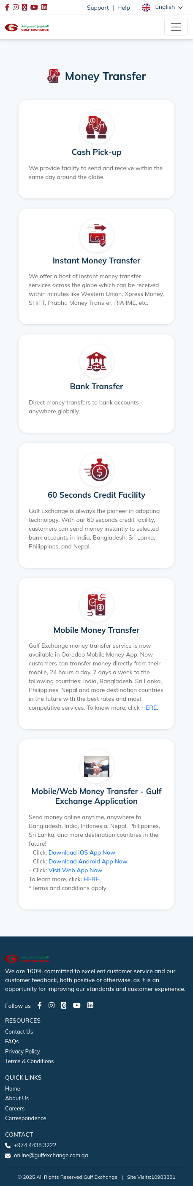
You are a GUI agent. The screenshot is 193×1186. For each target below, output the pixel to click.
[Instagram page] (51, 1005)
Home (12, 1088)
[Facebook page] (40, 1005)
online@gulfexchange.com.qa (51, 1155)
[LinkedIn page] (90, 1005)
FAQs (12, 1041)
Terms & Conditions (29, 1061)
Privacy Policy (22, 1051)
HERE (149, 707)
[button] (162, 7)
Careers (14, 1108)
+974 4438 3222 (35, 1145)
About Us (17, 1098)
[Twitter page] (63, 1005)
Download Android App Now (88, 861)
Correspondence (25, 1118)
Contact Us (19, 1031)
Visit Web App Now (76, 870)
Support (98, 7)
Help (123, 7)
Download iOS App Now (82, 852)
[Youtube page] (77, 1005)
